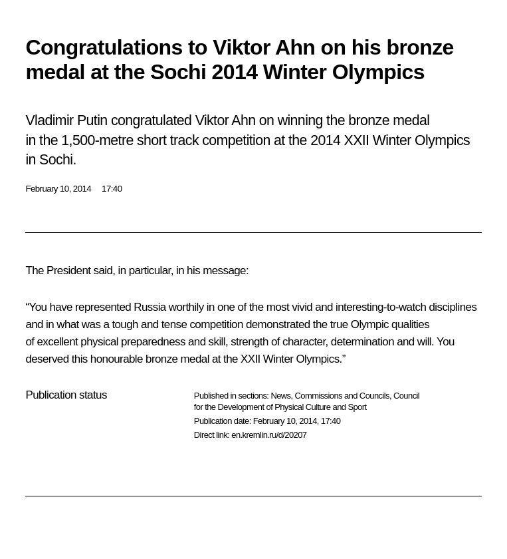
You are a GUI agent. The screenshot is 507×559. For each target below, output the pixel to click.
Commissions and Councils (342, 396)
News (280, 396)
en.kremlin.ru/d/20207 (268, 435)
